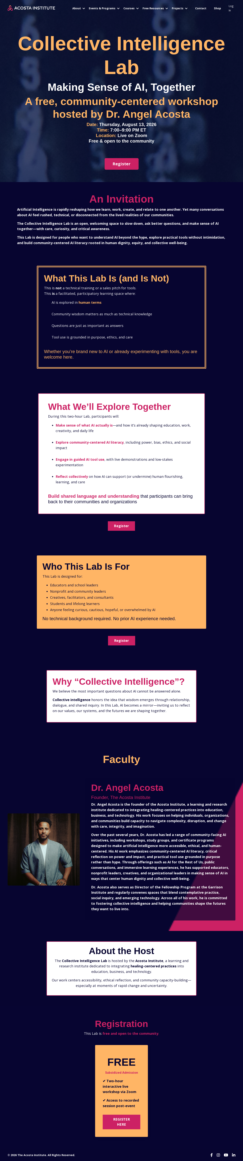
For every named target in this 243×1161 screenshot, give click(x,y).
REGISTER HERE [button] (121, 1122)
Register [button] (121, 526)
